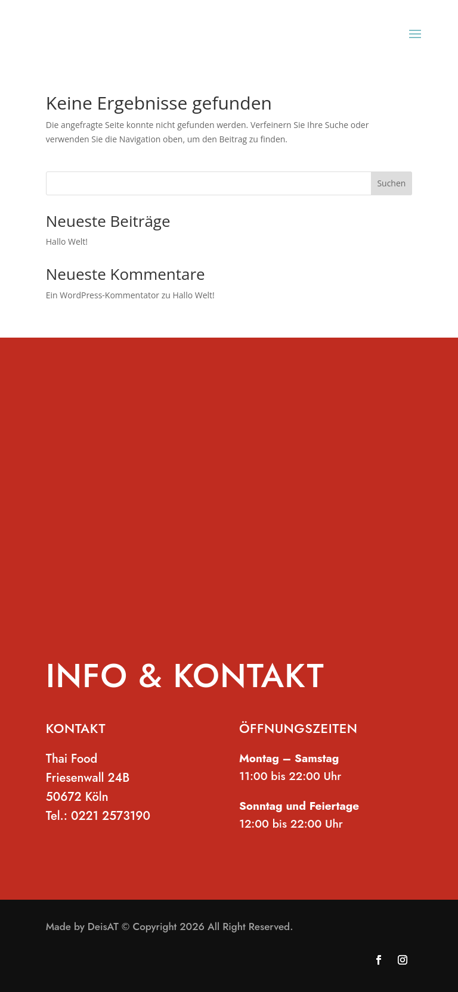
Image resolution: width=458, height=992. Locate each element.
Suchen (391, 183)
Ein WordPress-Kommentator (102, 295)
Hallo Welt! (67, 241)
